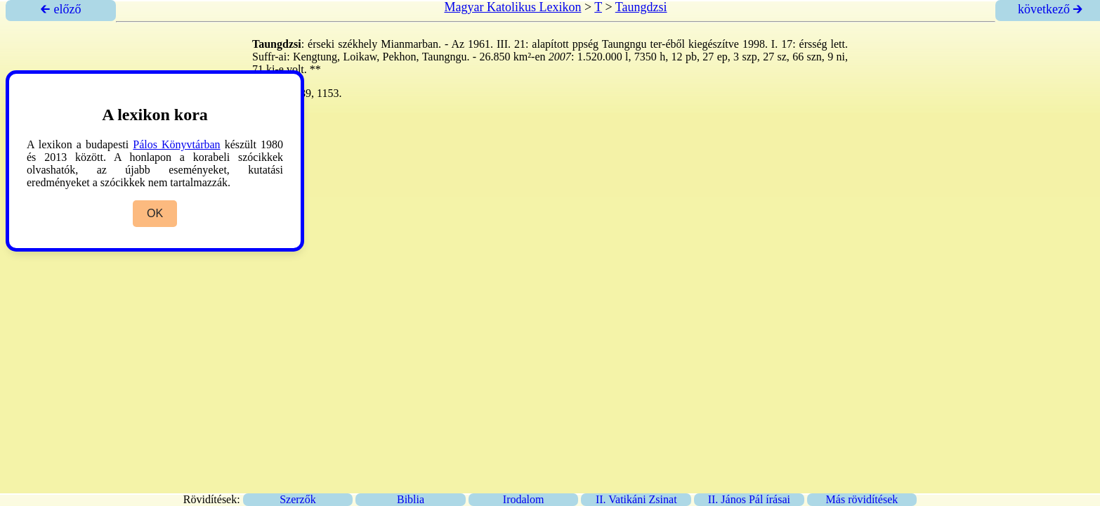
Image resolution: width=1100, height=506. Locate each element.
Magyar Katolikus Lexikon (512, 7)
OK (155, 213)
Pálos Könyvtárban (176, 144)
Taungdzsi (641, 7)
